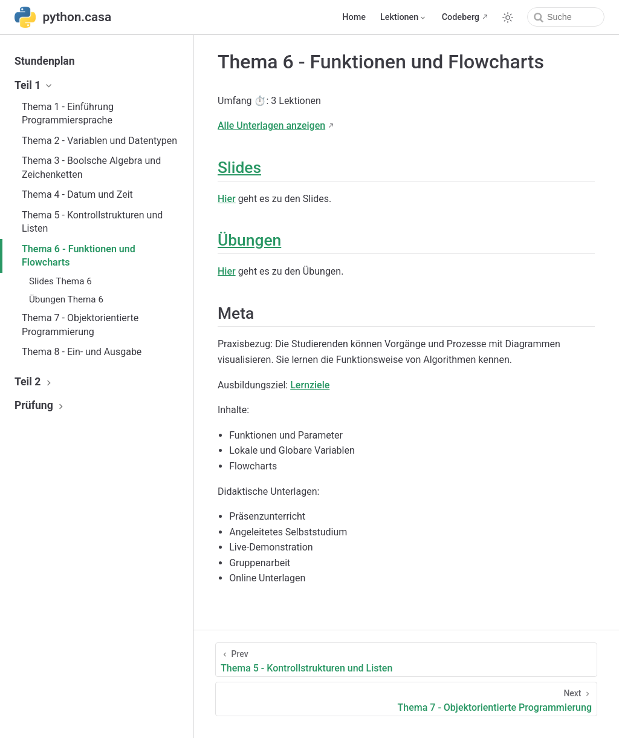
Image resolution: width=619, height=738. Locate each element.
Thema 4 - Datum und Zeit (77, 194)
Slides (239, 167)
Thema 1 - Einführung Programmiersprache (68, 113)
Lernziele (309, 385)
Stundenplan (45, 61)
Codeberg (460, 17)
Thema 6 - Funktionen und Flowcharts (78, 255)
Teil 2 (34, 382)
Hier (227, 198)
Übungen (249, 240)
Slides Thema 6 (60, 281)
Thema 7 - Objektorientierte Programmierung (80, 324)
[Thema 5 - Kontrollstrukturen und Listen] (406, 659)
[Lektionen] (403, 17)
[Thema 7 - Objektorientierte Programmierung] (406, 699)
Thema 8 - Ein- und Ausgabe (81, 352)
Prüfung (40, 405)
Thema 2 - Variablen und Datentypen (99, 140)
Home (354, 17)
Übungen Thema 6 (66, 299)
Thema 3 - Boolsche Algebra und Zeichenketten (91, 167)
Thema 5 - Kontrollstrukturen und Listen (92, 221)
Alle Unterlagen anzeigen (271, 125)
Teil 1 (34, 85)
